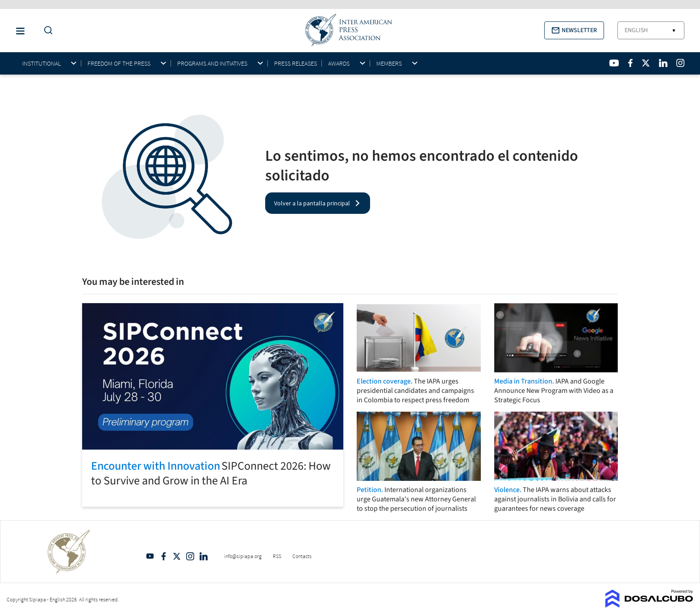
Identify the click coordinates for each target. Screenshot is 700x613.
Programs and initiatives (212, 63)
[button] (574, 30)
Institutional (41, 63)
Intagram (190, 556)
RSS (277, 556)
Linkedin (204, 556)
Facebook (163, 556)
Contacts (302, 556)
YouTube (150, 556)
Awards (339, 63)
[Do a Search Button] (46, 30)
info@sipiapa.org (243, 556)
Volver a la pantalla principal (312, 203)
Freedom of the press (119, 63)
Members (389, 63)
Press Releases (295, 63)
